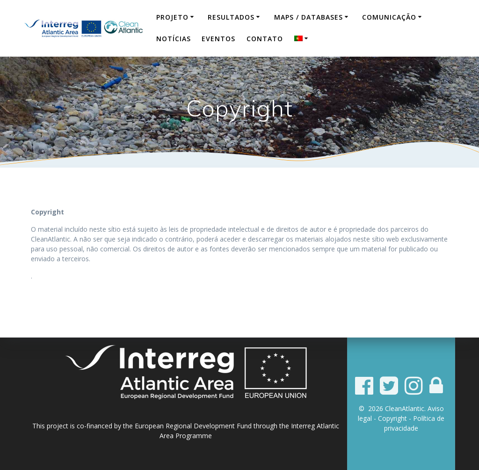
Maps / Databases (308, 17)
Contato (265, 38)
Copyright (392, 418)
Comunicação (389, 17)
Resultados (231, 17)
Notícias (173, 38)
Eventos (218, 38)
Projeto (172, 17)
